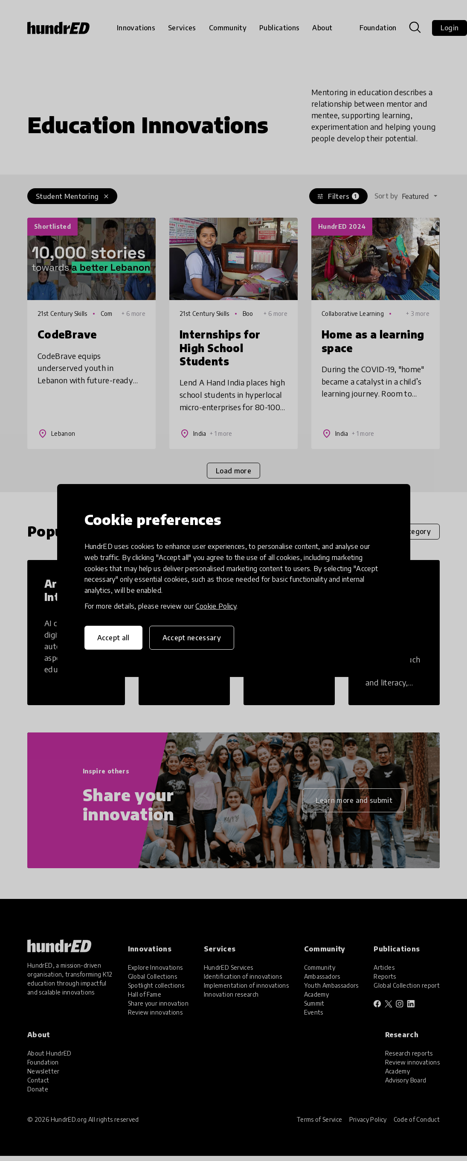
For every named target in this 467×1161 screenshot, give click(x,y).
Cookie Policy (215, 606)
